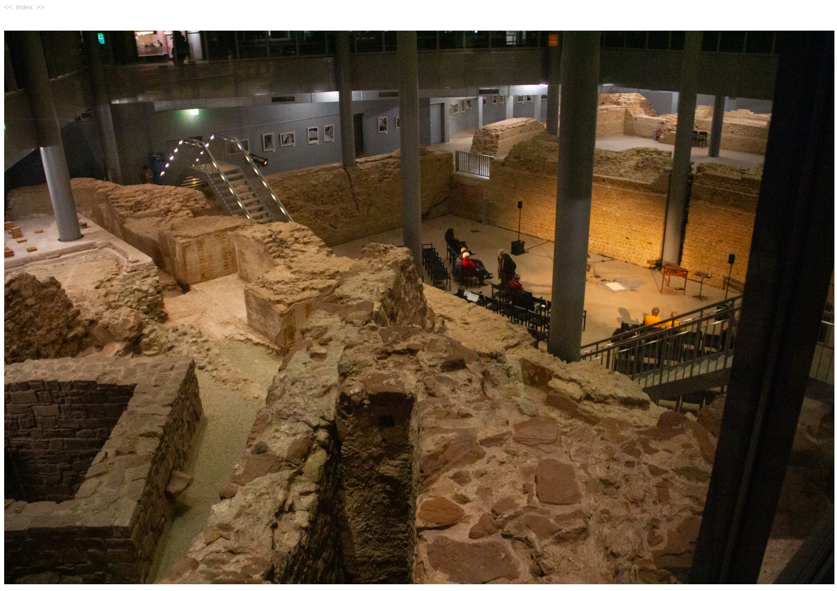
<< (8, 7)
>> (40, 7)
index (24, 7)
